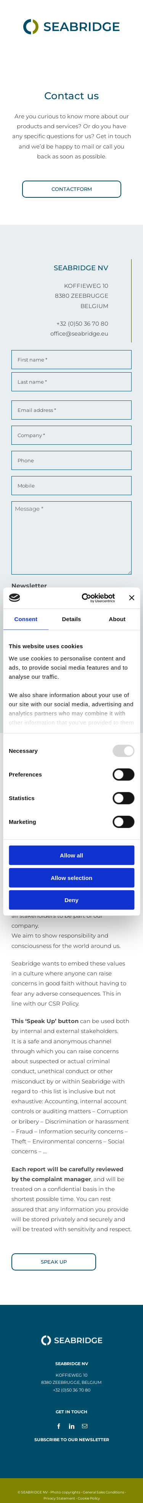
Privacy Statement (59, 1498)
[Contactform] (71, 189)
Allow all (71, 855)
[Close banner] (131, 598)
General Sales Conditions (103, 1492)
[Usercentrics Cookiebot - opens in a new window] (85, 598)
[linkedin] (71, 1426)
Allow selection (71, 877)
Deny (71, 900)
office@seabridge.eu (79, 333)
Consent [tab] (25, 619)
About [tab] (117, 619)
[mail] (84, 1426)
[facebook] (58, 1426)
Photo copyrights (65, 1492)
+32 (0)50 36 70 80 (82, 323)
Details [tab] (71, 619)
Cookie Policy (89, 1498)
